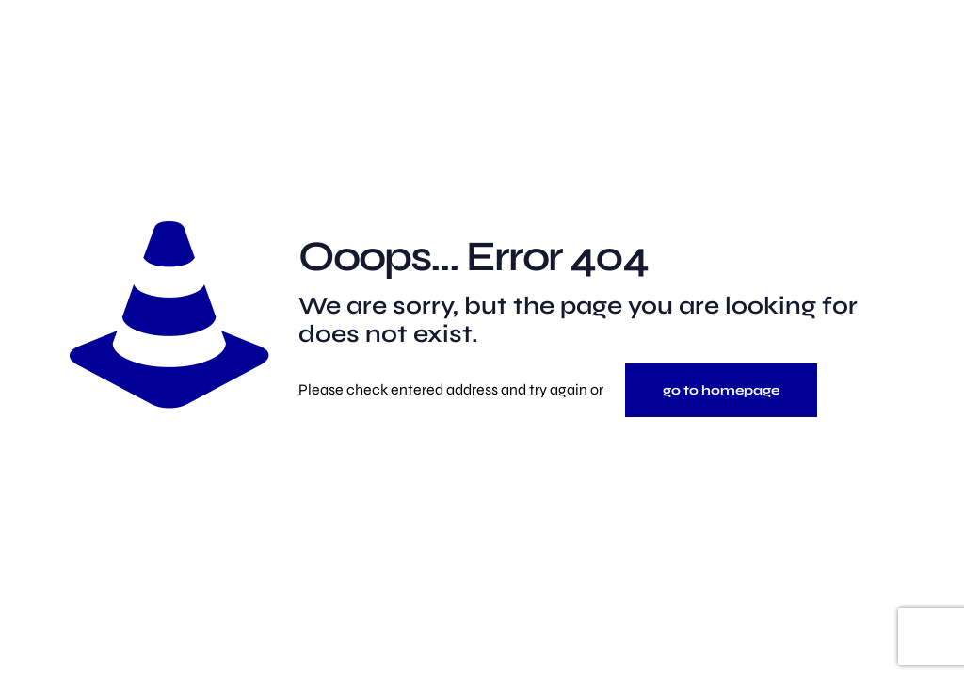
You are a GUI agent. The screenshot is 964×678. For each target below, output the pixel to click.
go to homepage (721, 390)
